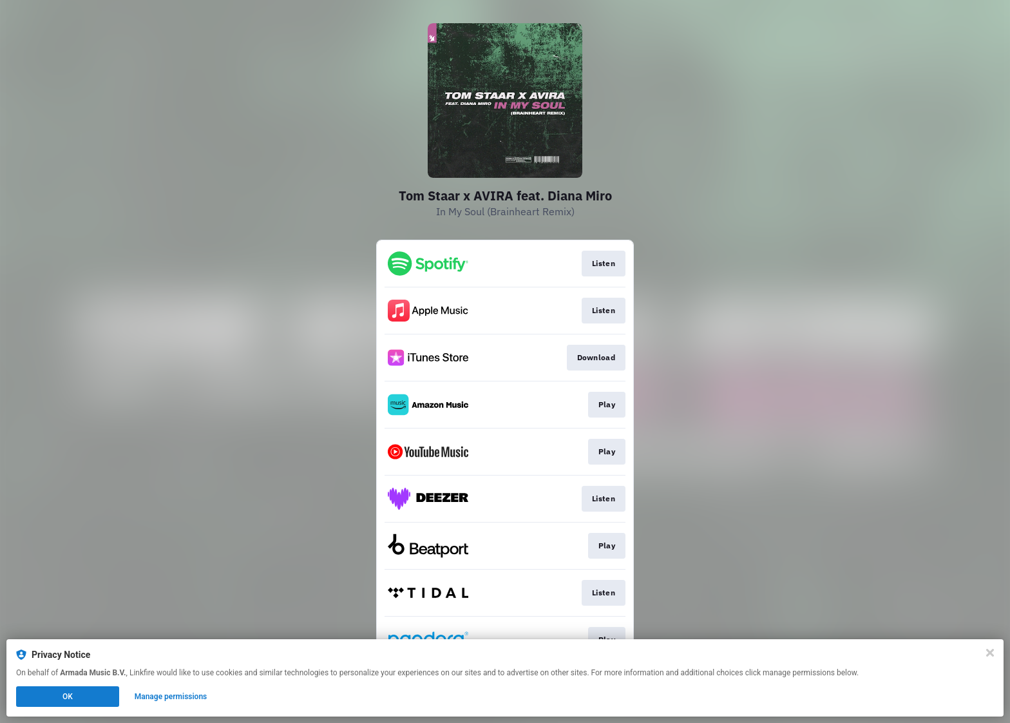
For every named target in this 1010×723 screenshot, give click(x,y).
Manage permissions (171, 696)
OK (67, 696)
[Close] (990, 652)
